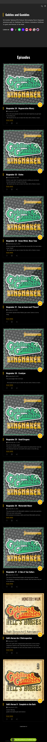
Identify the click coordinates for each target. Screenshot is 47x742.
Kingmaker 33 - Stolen (14, 174)
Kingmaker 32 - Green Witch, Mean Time (21, 241)
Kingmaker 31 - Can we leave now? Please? (22, 307)
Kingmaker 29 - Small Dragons (18, 439)
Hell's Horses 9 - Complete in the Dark (21, 704)
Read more (9, 120)
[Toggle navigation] (45, 5)
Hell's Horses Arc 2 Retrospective (19, 638)
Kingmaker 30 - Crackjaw (15, 373)
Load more (23, 726)
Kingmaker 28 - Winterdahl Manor (19, 505)
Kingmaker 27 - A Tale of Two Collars (20, 572)
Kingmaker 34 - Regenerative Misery (20, 108)
